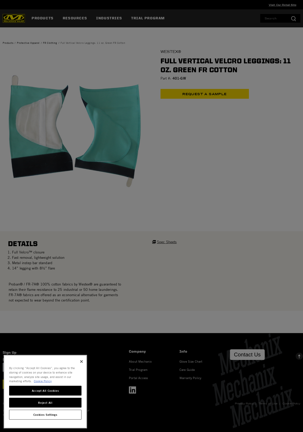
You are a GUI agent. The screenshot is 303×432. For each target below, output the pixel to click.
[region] (45, 391)
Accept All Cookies (45, 390)
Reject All (45, 402)
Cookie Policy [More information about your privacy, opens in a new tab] (43, 381)
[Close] (81, 361)
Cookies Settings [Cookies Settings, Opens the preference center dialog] (45, 414)
